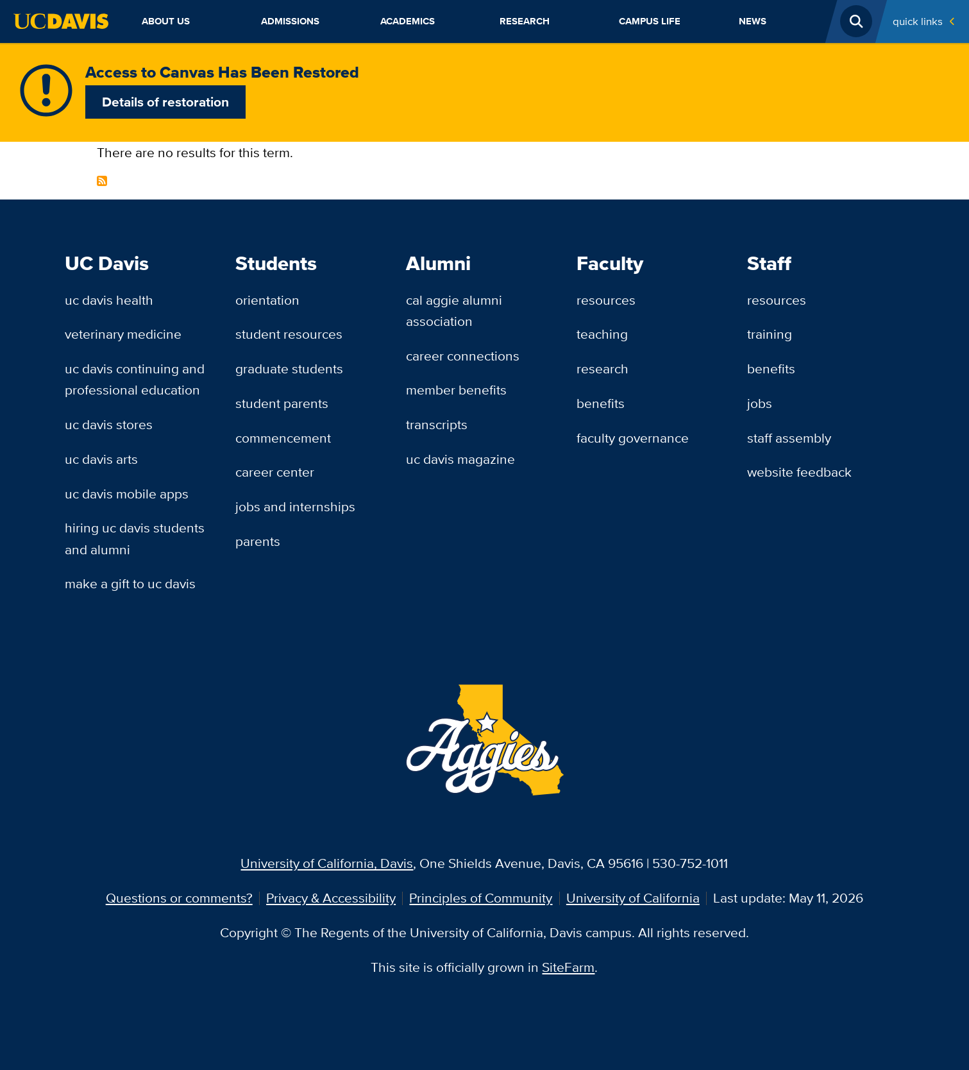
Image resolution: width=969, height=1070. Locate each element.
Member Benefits (456, 389)
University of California (633, 897)
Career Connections (462, 355)
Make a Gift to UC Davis (130, 583)
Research (525, 20)
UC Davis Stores (109, 424)
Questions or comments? (179, 897)
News (752, 20)
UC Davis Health (109, 300)
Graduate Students (289, 368)
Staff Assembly (789, 438)
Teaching (602, 334)
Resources (606, 300)
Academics (407, 20)
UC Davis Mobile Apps (127, 493)
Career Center (274, 472)
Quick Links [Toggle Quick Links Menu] (918, 21)
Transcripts (437, 424)
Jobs (759, 403)
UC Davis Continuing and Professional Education (135, 379)
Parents (257, 541)
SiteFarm (568, 967)
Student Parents (281, 403)
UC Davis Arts (101, 459)
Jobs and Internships (295, 506)
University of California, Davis (326, 863)
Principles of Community (480, 897)
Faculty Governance (633, 438)
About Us (166, 20)
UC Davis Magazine (460, 459)
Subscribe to (102, 181)
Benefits (601, 403)
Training (769, 334)
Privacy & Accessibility (331, 897)
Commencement (283, 438)
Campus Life (649, 20)
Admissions (290, 20)
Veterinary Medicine (123, 334)
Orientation (267, 300)
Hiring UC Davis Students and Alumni (135, 538)
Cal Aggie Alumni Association (454, 310)
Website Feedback (799, 472)
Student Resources (288, 334)
